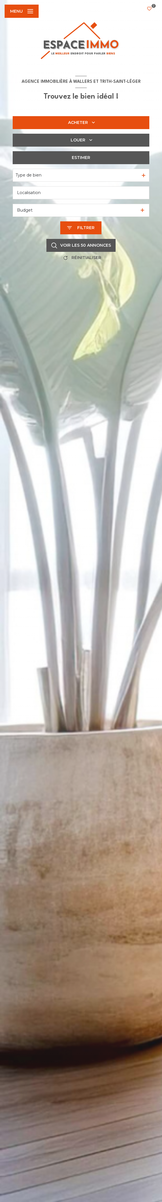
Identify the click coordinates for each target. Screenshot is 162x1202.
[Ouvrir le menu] (22, 11)
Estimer (81, 157)
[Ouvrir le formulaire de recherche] (80, 227)
